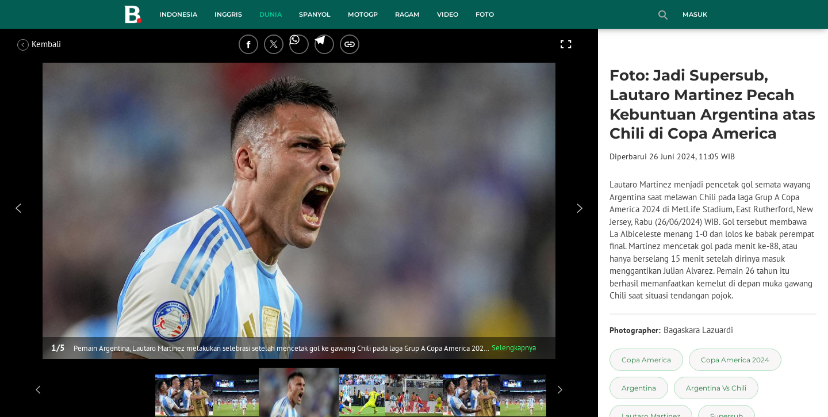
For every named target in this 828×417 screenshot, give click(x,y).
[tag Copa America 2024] (735, 360)
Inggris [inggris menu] (228, 14)
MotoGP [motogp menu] (363, 14)
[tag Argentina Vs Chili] (716, 388)
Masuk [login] (695, 14)
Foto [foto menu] (485, 14)
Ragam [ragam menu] (407, 14)
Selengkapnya (514, 348)
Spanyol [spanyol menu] (315, 14)
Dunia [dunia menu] (270, 14)
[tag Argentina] (639, 388)
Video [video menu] (447, 14)
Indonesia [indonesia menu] (178, 14)
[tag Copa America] (646, 360)
